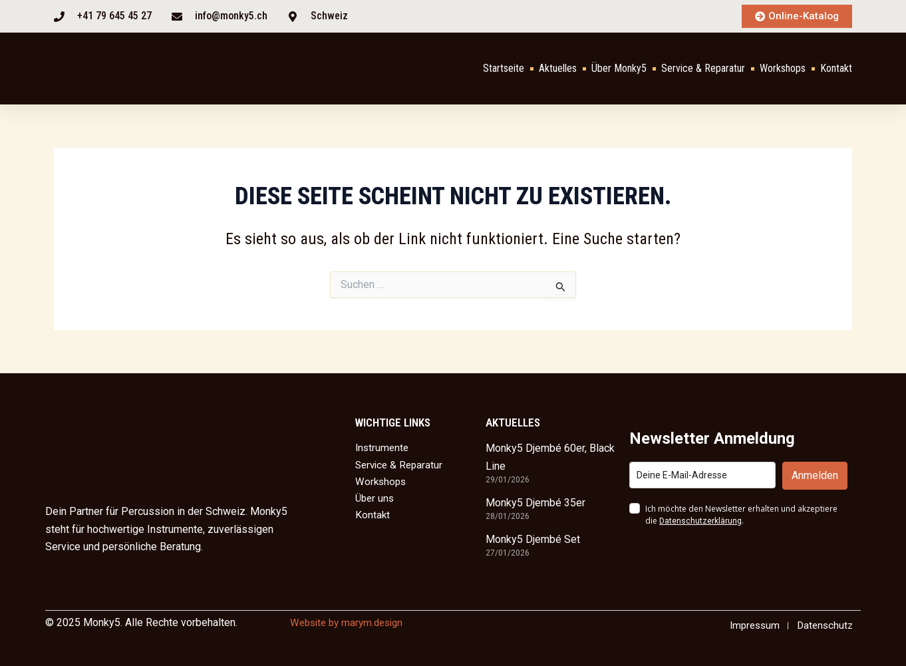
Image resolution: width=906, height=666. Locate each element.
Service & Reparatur (703, 69)
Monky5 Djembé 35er (535, 502)
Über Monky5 (619, 69)
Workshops (783, 69)
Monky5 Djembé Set (533, 538)
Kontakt (836, 69)
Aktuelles (558, 69)
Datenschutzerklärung (700, 520)
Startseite (503, 69)
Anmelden (815, 474)
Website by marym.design (350, 621)
